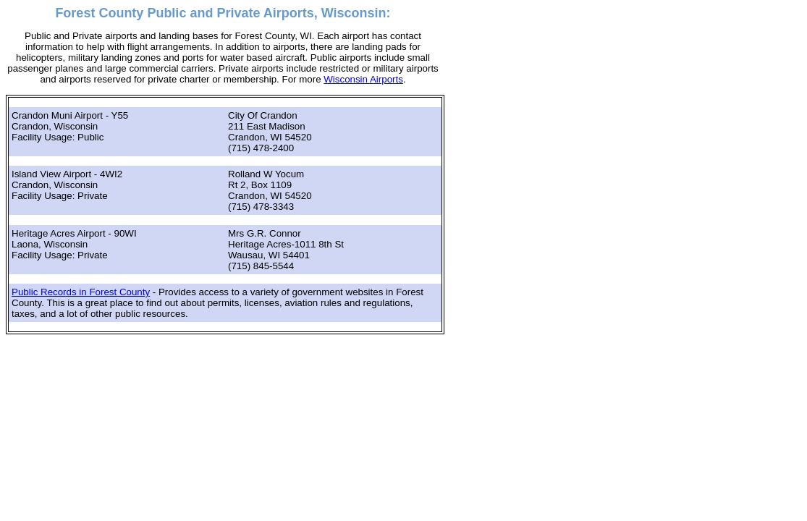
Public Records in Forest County (81, 292)
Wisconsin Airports (363, 79)
